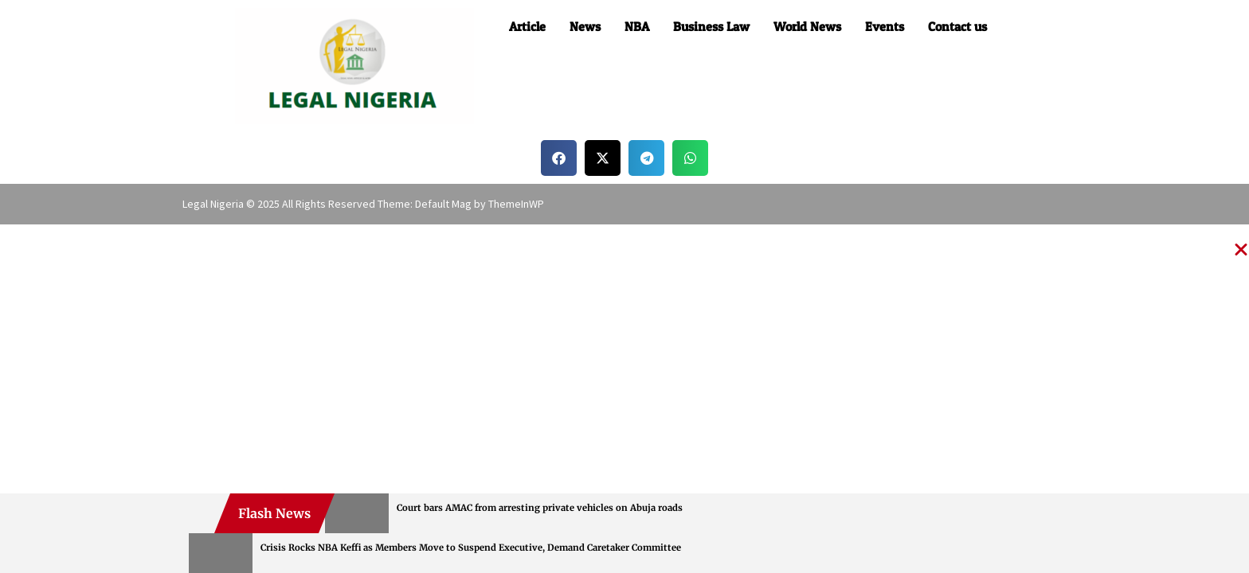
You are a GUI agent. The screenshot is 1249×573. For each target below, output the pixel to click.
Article (527, 26)
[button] (559, 158)
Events (884, 26)
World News (807, 26)
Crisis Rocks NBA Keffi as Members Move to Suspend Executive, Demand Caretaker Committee (470, 547)
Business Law (711, 26)
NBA (636, 26)
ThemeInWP (516, 204)
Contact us (957, 26)
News (585, 26)
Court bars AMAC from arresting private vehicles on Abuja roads (540, 507)
